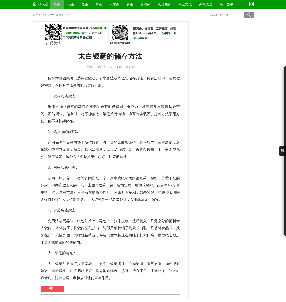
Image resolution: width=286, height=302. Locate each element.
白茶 (98, 4)
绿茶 (57, 4)
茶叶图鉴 (226, 4)
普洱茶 (145, 4)
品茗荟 (41, 4)
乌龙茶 (114, 4)
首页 (35, 15)
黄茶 (130, 4)
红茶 (71, 4)
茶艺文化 (185, 4)
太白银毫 (55, 15)
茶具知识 (164, 4)
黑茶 (84, 4)
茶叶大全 (206, 4)
